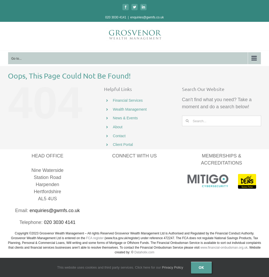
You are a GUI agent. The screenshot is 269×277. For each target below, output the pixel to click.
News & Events (125, 118)
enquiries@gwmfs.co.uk (147, 17)
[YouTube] (141, 171)
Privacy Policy (172, 267)
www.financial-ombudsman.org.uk (223, 247)
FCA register (95, 238)
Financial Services (128, 100)
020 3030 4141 (115, 17)
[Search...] (221, 121)
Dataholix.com (144, 252)
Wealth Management (130, 109)
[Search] (187, 121)
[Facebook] (114, 171)
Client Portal (123, 144)
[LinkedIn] (127, 171)
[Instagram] (154, 171)
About (118, 127)
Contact (119, 136)
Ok (201, 267)
